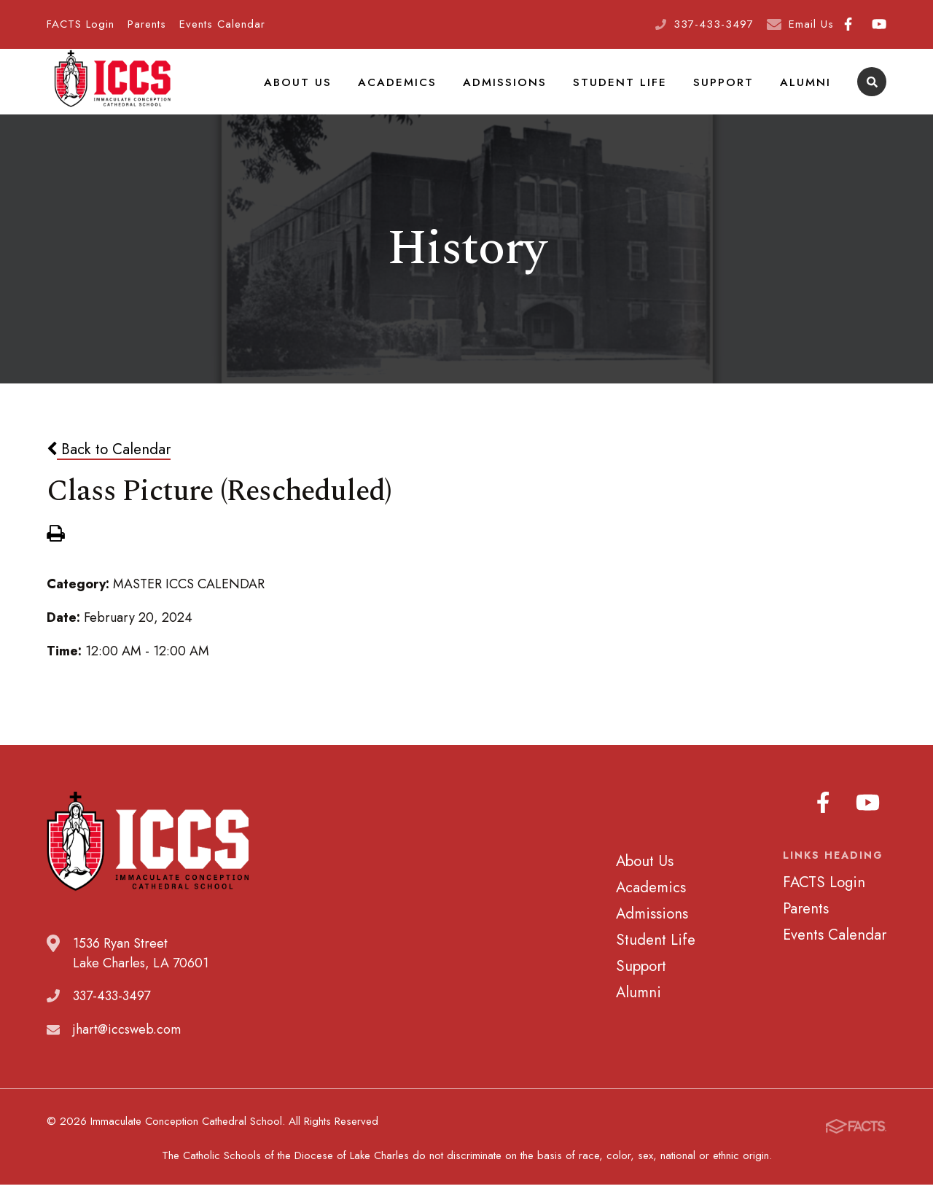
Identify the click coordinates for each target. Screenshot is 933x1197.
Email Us (811, 24)
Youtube (879, 24)
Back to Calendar (109, 467)
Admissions (524, 90)
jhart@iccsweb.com (127, 1048)
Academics (422, 90)
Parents (147, 24)
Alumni (807, 90)
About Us (329, 90)
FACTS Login (80, 24)
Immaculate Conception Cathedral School (112, 91)
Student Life (633, 90)
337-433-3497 (714, 24)
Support (729, 90)
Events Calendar (222, 24)
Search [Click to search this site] (872, 91)
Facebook (848, 24)
